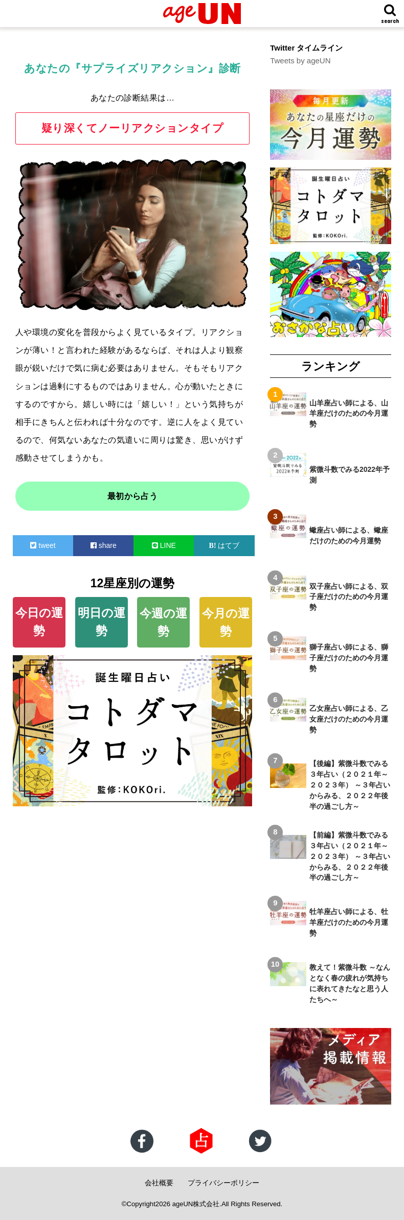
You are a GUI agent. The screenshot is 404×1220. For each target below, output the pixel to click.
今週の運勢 (163, 622)
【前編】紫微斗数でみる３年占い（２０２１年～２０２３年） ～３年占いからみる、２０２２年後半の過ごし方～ (349, 856)
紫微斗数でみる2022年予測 (349, 474)
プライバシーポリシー (223, 1183)
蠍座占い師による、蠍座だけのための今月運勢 (348, 535)
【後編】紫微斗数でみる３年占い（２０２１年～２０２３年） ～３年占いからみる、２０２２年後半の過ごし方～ (349, 784)
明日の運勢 (101, 621)
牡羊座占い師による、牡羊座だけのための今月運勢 (348, 922)
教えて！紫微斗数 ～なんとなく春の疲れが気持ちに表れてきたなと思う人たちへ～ (349, 983)
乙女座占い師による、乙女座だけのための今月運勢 (348, 719)
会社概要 (159, 1183)
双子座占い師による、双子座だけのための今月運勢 (348, 596)
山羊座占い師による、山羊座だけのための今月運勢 (348, 413)
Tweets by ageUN (300, 61)
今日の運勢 (39, 621)
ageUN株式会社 (196, 1204)
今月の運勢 (226, 622)
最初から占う (132, 496)
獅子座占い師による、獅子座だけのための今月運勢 (348, 658)
